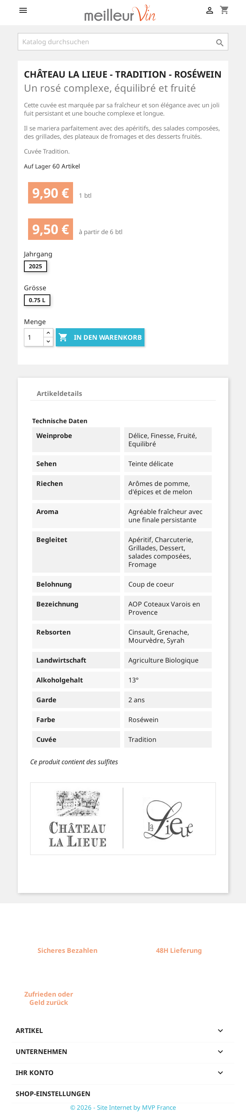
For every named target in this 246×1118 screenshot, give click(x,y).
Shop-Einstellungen (53, 1093)
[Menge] (34, 337)
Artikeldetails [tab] (59, 393)
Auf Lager (37, 166)
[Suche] (123, 41)
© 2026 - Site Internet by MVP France (123, 1107)
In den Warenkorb (100, 337)
